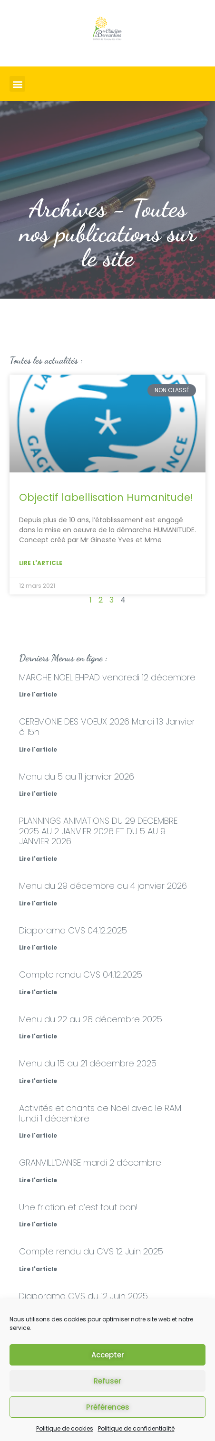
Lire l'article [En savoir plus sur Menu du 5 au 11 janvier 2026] (38, 794)
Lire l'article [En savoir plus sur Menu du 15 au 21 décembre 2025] (38, 1081)
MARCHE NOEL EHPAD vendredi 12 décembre (107, 677)
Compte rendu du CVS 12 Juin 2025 (91, 1251)
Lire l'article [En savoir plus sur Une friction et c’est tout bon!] (38, 1224)
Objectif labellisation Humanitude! (106, 497)
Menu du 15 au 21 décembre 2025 (87, 1063)
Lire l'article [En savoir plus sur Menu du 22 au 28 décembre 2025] (38, 1036)
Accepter (107, 1355)
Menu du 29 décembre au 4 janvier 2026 (103, 886)
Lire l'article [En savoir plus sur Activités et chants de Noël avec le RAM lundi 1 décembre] (38, 1135)
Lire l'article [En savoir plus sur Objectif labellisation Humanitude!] (40, 563)
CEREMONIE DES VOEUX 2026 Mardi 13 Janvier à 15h (107, 727)
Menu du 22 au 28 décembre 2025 (90, 1019)
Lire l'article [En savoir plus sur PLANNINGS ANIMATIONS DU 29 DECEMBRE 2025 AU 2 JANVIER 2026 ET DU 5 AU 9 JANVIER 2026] (38, 859)
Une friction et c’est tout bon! (78, 1207)
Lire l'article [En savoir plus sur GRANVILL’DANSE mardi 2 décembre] (38, 1180)
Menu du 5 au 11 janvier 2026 (76, 776)
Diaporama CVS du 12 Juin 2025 (83, 1296)
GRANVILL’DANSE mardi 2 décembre (90, 1162)
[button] (17, 84)
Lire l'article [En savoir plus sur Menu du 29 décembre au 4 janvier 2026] (38, 903)
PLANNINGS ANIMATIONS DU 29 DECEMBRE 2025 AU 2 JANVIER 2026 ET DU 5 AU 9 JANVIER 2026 (98, 831)
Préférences (107, 1407)
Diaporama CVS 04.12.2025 (73, 930)
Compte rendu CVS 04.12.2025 (80, 974)
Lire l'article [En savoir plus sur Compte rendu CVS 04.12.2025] (38, 992)
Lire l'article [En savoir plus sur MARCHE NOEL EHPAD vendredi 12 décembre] (38, 694)
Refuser (107, 1381)
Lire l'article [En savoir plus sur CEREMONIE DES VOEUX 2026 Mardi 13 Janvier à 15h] (38, 749)
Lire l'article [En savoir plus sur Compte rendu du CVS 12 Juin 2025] (38, 1269)
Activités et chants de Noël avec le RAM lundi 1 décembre (100, 1113)
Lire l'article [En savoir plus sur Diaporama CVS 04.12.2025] (38, 947)
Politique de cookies (64, 1428)
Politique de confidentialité (136, 1428)
